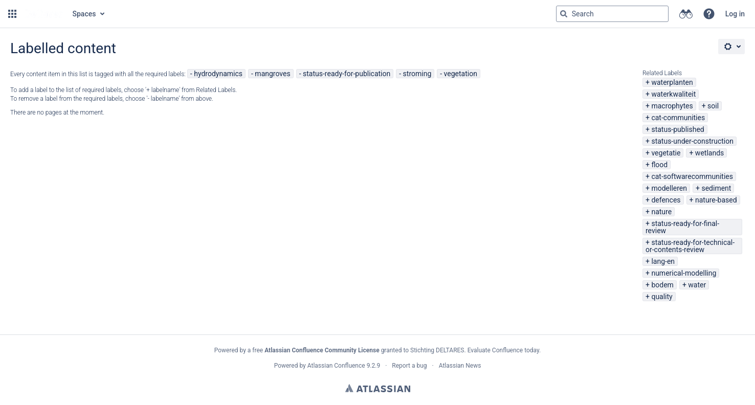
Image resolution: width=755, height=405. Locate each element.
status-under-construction (692, 141)
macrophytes (672, 106)
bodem (662, 285)
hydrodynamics (218, 74)
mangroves (272, 74)
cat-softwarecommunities (692, 176)
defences (665, 200)
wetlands (709, 153)
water (697, 285)
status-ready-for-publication (346, 74)
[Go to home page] (43, 14)
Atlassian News (460, 365)
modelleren (669, 188)
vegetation (460, 74)
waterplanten (672, 82)
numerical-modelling (683, 273)
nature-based (716, 200)
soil (713, 106)
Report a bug (409, 365)
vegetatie (665, 153)
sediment (716, 188)
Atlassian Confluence (336, 365)
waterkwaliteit (673, 94)
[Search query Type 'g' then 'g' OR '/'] (612, 14)
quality (661, 296)
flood (659, 165)
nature (661, 212)
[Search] (564, 14)
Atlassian (377, 388)
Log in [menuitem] (735, 14)
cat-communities (678, 118)
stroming (417, 74)
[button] (12, 14)
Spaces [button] (84, 14)
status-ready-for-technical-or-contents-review (690, 246)
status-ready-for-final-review (682, 227)
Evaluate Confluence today (503, 350)
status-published (677, 129)
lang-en (663, 261)
